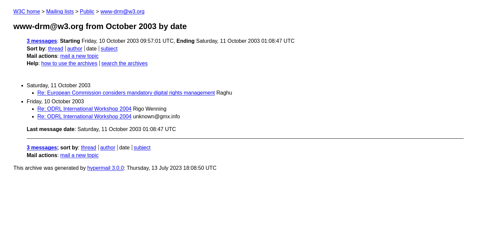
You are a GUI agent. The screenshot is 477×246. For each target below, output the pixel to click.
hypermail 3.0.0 (105, 168)
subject (108, 48)
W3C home (26, 11)
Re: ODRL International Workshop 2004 (84, 109)
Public (87, 11)
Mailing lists (60, 11)
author (74, 48)
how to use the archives (69, 63)
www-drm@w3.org (122, 11)
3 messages (42, 41)
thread (55, 48)
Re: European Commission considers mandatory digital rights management (126, 93)
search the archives (124, 63)
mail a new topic (79, 56)
